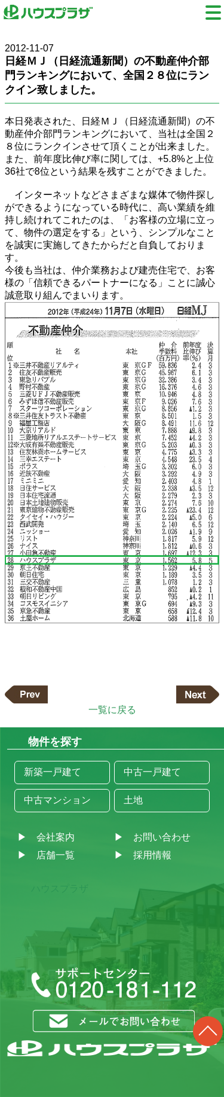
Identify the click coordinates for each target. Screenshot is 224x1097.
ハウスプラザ (59, 888)
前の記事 (26, 694)
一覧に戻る (112, 710)
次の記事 (197, 694)
